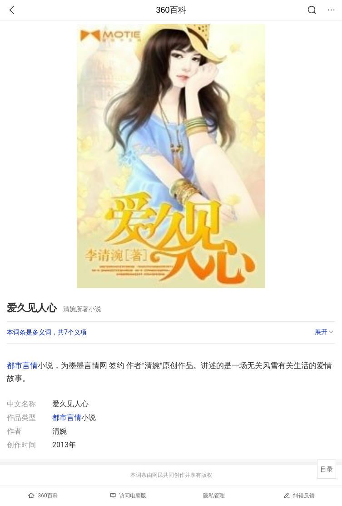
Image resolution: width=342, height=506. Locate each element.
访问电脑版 (128, 495)
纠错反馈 (299, 495)
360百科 (171, 10)
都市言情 (22, 365)
